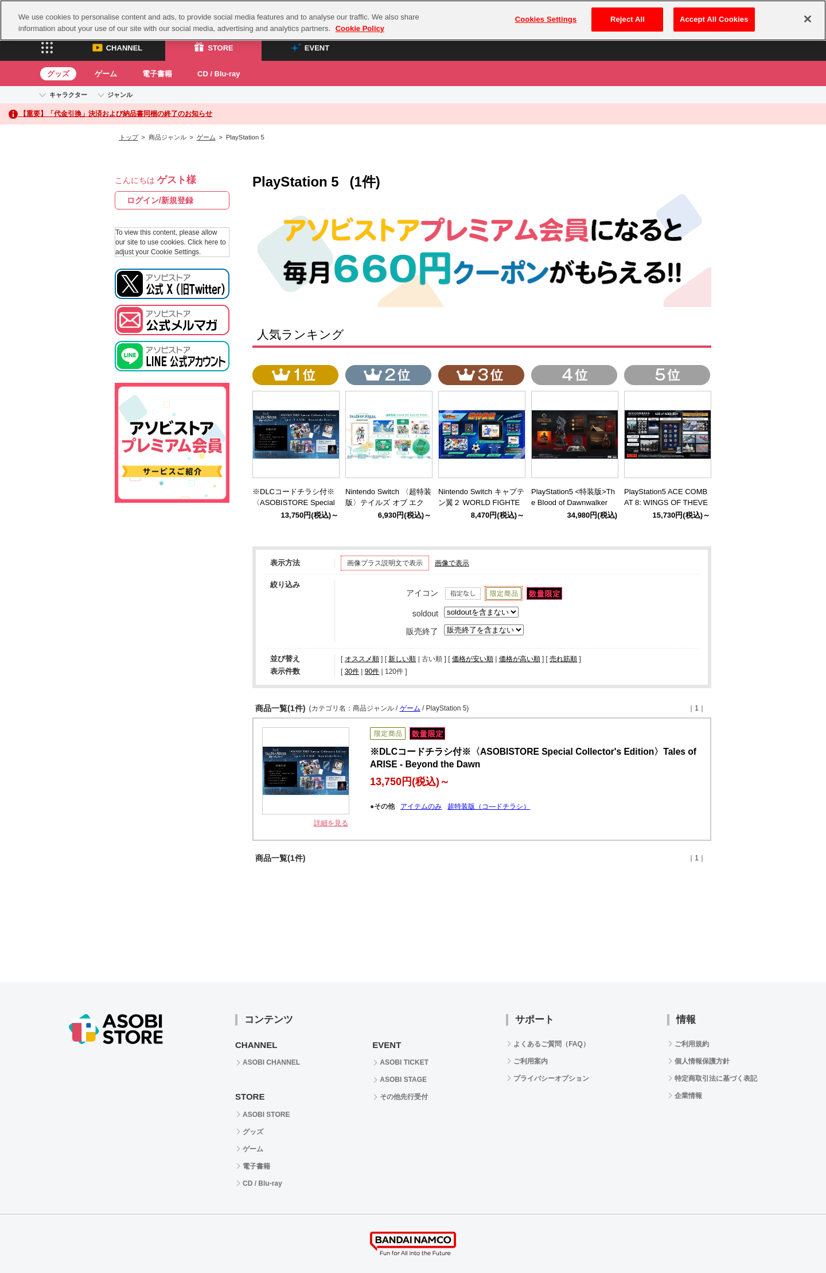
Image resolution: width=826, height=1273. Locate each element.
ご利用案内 (530, 1061)
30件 (352, 671)
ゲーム (106, 73)
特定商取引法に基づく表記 (716, 1078)
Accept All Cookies (714, 19)
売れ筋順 (563, 659)
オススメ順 (362, 659)
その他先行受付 (404, 1097)
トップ (128, 137)
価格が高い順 (519, 659)
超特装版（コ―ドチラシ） (488, 806)
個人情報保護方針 (702, 1061)
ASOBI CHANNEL (271, 1062)
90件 (372, 671)
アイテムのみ (421, 806)
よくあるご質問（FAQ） (551, 1044)
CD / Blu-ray (218, 73)
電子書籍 (157, 73)
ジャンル (120, 94)
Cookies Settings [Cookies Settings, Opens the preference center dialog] (546, 19)
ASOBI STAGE (403, 1080)
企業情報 (688, 1096)
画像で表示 (452, 563)
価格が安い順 (472, 659)
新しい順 (402, 659)
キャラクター (68, 94)
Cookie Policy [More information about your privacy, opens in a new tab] (360, 28)
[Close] (807, 19)
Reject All (627, 19)
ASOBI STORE (266, 1115)
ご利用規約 (692, 1044)
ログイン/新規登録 (160, 200)
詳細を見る (331, 823)
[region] (413, 20)
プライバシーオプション (551, 1078)
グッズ (58, 73)
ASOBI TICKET (404, 1062)
